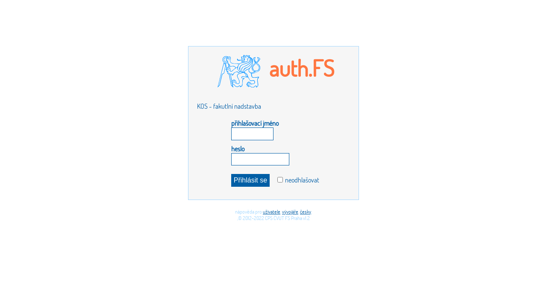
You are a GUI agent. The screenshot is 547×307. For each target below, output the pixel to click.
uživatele (271, 212)
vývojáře (290, 212)
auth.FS (301, 67)
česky (305, 212)
